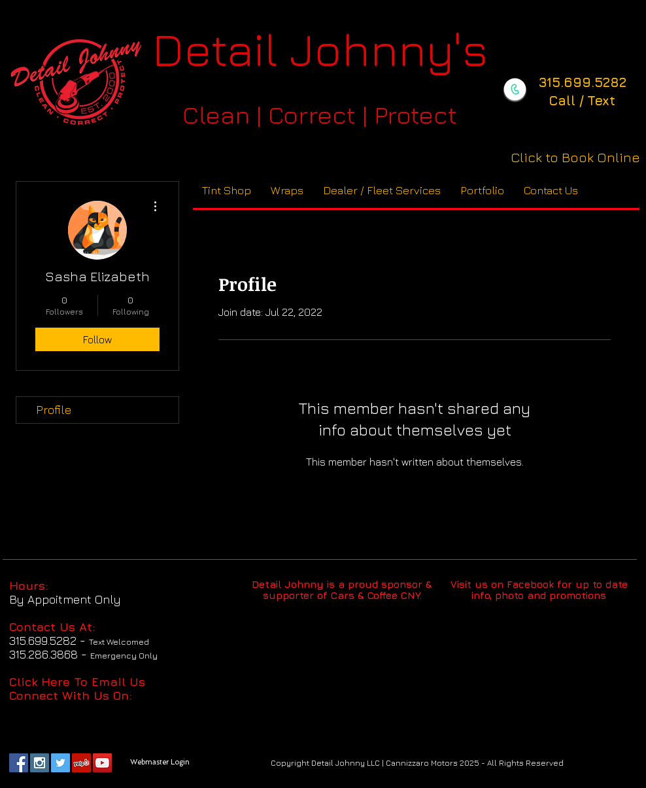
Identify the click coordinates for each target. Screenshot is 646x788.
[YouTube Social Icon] (102, 762)
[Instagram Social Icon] (39, 762)
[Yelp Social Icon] (81, 762)
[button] (381, 190)
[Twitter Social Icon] (60, 762)
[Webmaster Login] (159, 762)
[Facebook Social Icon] (18, 762)
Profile (53, 410)
